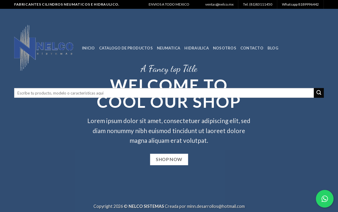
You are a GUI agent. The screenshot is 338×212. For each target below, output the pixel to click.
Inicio (88, 48)
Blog (273, 48)
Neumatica (168, 48)
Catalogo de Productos (126, 48)
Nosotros (224, 48)
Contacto (251, 48)
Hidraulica (196, 48)
